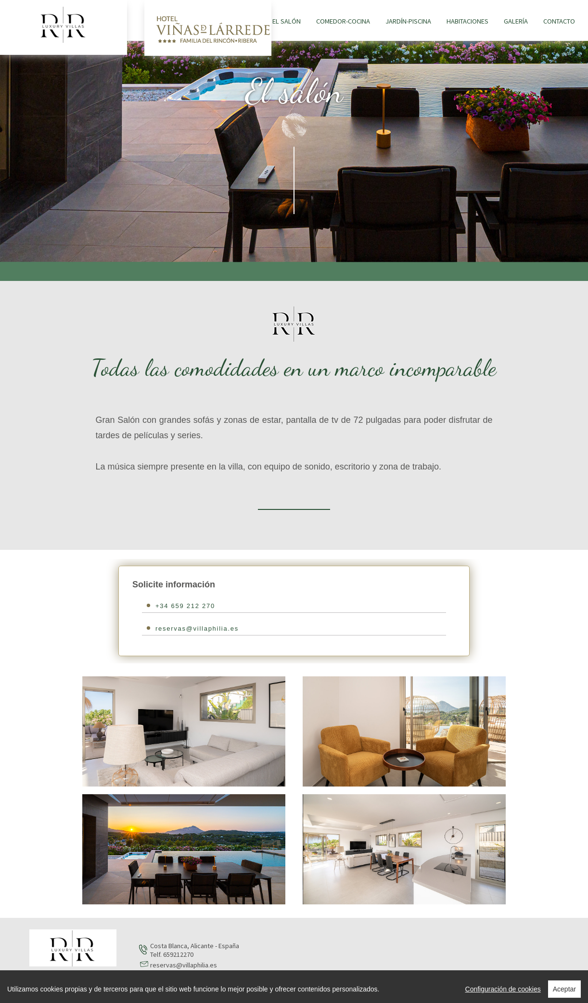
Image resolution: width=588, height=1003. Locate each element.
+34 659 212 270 (185, 605)
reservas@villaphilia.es (197, 628)
